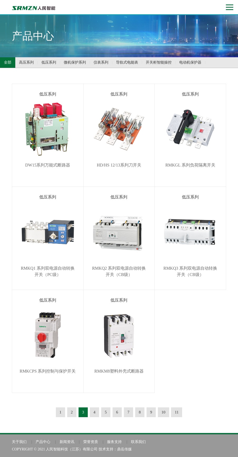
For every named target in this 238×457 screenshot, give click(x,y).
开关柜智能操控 (159, 62)
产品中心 (43, 442)
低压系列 (48, 62)
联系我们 (138, 442)
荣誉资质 (90, 442)
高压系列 (26, 62)
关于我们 (19, 442)
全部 (7, 62)
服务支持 (114, 442)
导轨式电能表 (127, 62)
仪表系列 (101, 62)
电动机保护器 (190, 62)
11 (176, 412)
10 (164, 412)
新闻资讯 (67, 442)
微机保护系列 (75, 62)
